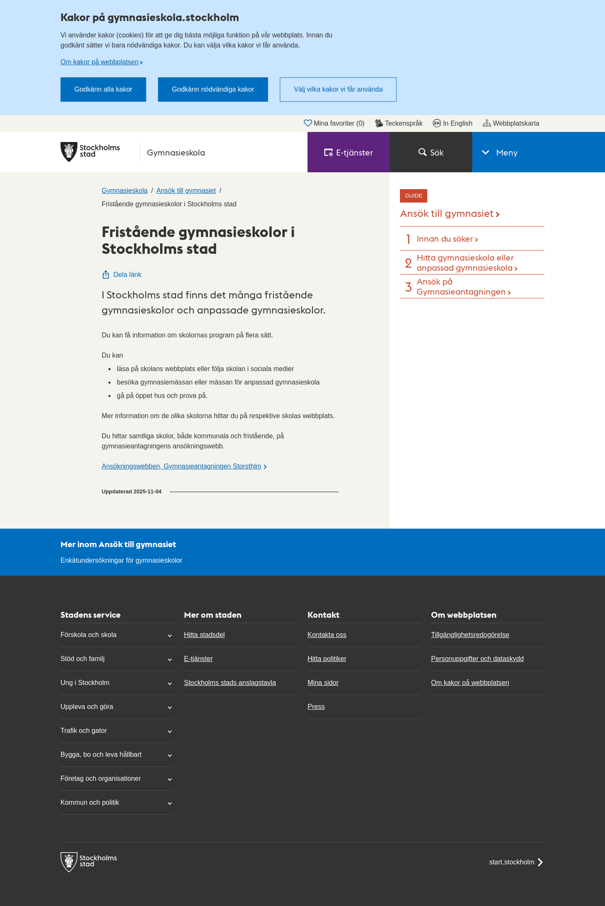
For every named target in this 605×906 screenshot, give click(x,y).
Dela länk (122, 274)
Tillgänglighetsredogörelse (470, 634)
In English (452, 123)
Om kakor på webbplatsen (99, 62)
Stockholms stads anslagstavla (230, 682)
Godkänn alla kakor (103, 89)
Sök (431, 152)
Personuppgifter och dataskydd (477, 658)
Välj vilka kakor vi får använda (338, 89)
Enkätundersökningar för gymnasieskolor (121, 560)
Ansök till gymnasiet (447, 212)
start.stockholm (516, 862)
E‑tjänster (348, 152)
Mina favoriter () (334, 123)
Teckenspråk (399, 123)
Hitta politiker (327, 658)
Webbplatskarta (511, 123)
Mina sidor (323, 682)
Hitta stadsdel (204, 634)
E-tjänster (198, 658)
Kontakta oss (327, 634)
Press (316, 706)
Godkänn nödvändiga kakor (213, 89)
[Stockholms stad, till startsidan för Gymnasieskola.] (178, 152)
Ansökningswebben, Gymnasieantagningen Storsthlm (181, 466)
